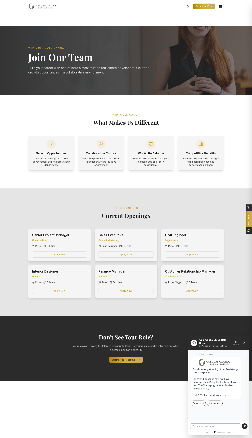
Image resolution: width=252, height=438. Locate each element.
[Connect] (249, 219)
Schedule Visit (204, 6)
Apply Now (60, 254)
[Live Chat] (249, 230)
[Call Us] (249, 207)
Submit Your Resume (126, 359)
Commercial (215, 403)
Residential (198, 403)
